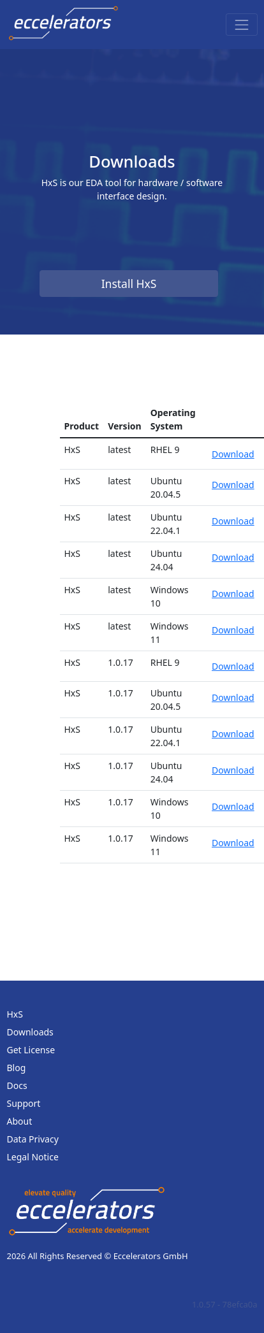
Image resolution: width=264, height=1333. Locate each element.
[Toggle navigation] (241, 24)
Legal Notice (33, 1157)
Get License (31, 1050)
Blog (16, 1068)
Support (24, 1103)
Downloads (30, 1032)
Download (233, 454)
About (20, 1121)
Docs (17, 1085)
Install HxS (129, 283)
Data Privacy (33, 1139)
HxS (15, 1014)
